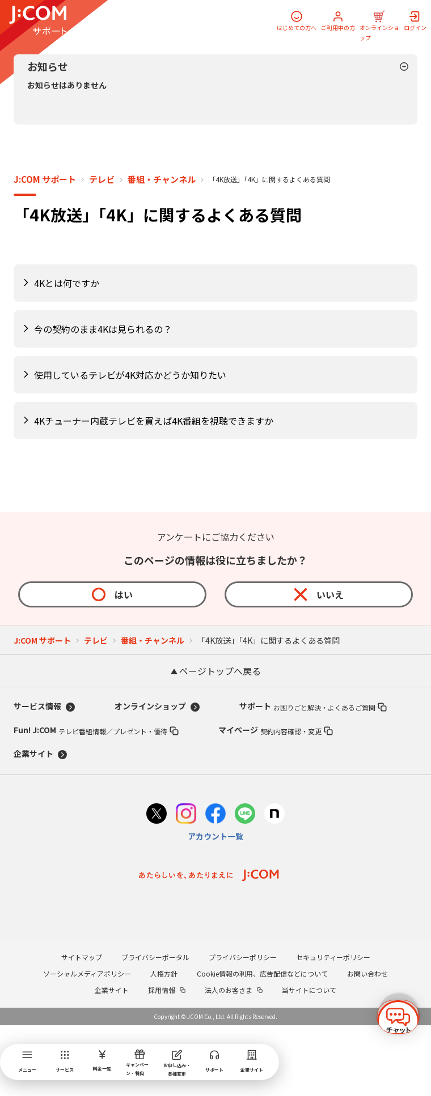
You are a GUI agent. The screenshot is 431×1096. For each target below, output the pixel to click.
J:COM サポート (45, 250)
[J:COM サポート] (37, 20)
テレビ (102, 250)
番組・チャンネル (162, 250)
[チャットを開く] (398, 1012)
